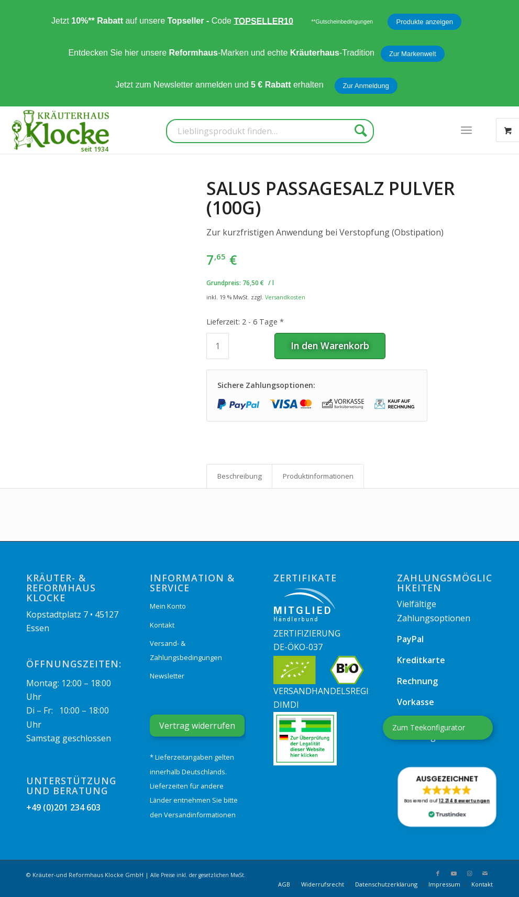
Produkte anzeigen (424, 22)
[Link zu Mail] (485, 873)
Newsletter (167, 675)
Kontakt (162, 625)
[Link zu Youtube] (453, 873)
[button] (447, 797)
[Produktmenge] (217, 346)
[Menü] (466, 130)
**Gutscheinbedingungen (342, 21)
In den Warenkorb (330, 345)
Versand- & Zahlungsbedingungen (186, 650)
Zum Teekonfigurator (428, 727)
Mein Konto (168, 606)
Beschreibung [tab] (239, 476)
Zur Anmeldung (366, 86)
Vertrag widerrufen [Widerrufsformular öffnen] (197, 725)
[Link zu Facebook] (438, 873)
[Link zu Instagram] (469, 873)
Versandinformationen (200, 814)
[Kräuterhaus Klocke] (61, 130)
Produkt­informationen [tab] (318, 476)
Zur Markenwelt (412, 54)
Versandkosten (285, 297)
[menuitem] (466, 130)
